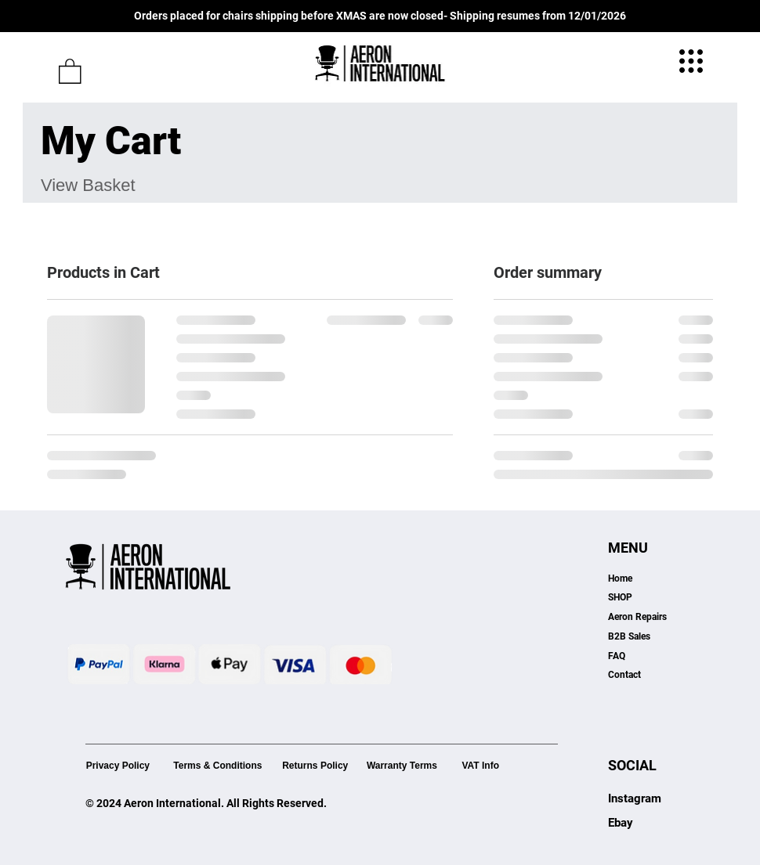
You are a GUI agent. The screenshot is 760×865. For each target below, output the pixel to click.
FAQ (616, 656)
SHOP (620, 597)
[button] (70, 70)
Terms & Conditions (217, 765)
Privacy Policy (118, 765)
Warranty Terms (402, 765)
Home (620, 578)
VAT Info (480, 765)
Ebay (620, 823)
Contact (624, 674)
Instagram (634, 798)
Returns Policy (315, 765)
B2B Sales (629, 636)
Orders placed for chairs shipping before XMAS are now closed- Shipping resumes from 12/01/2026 (380, 15)
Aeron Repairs (637, 616)
